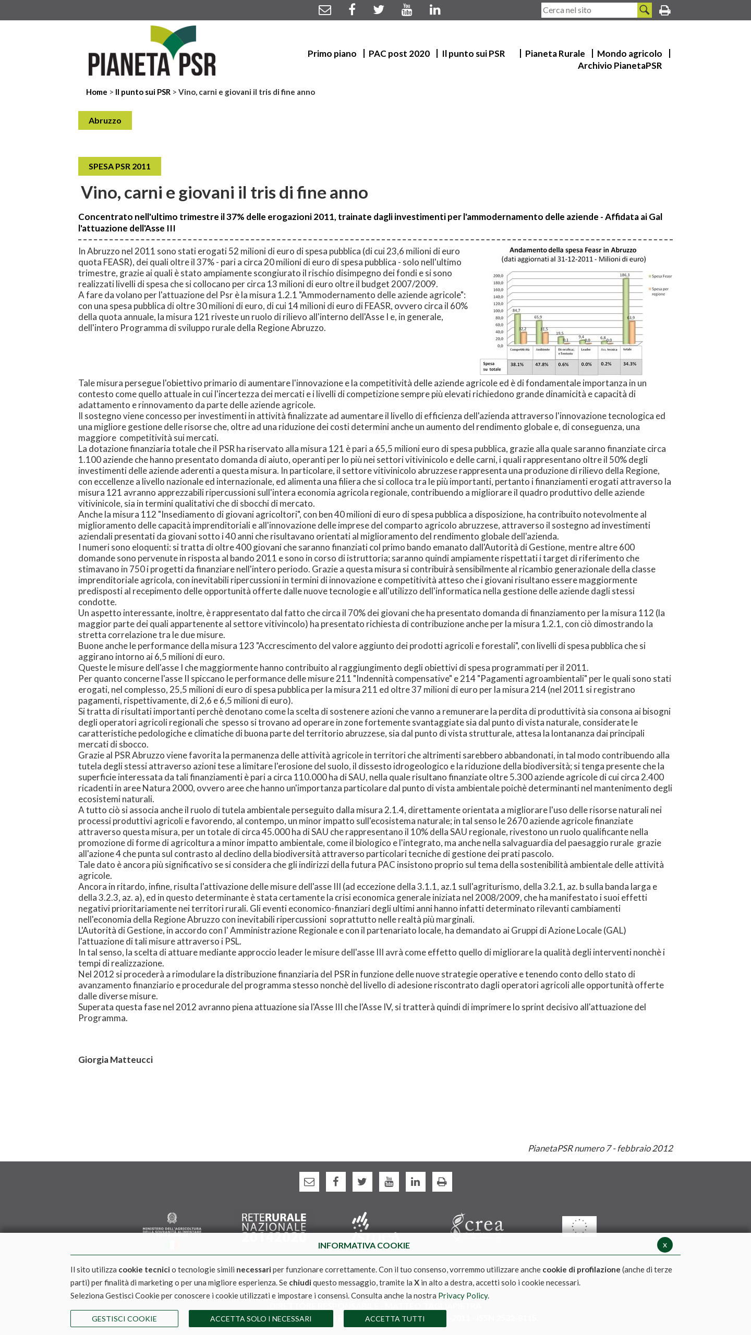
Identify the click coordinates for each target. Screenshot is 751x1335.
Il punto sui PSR (143, 91)
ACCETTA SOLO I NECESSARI (261, 1318)
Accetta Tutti (395, 1318)
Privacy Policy (463, 1295)
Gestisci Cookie (124, 1318)
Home (97, 91)
